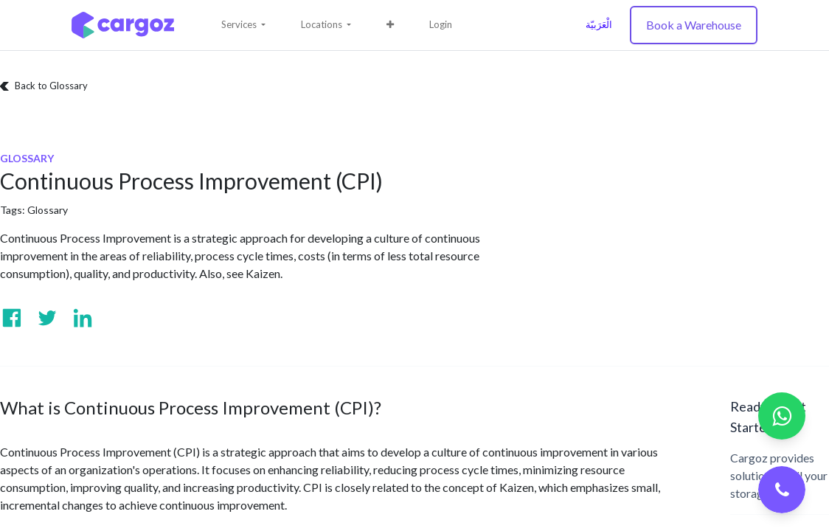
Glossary (47, 210)
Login (440, 24)
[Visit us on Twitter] (47, 318)
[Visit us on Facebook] (12, 318)
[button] (390, 25)
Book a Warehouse (693, 25)
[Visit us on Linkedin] (82, 318)
